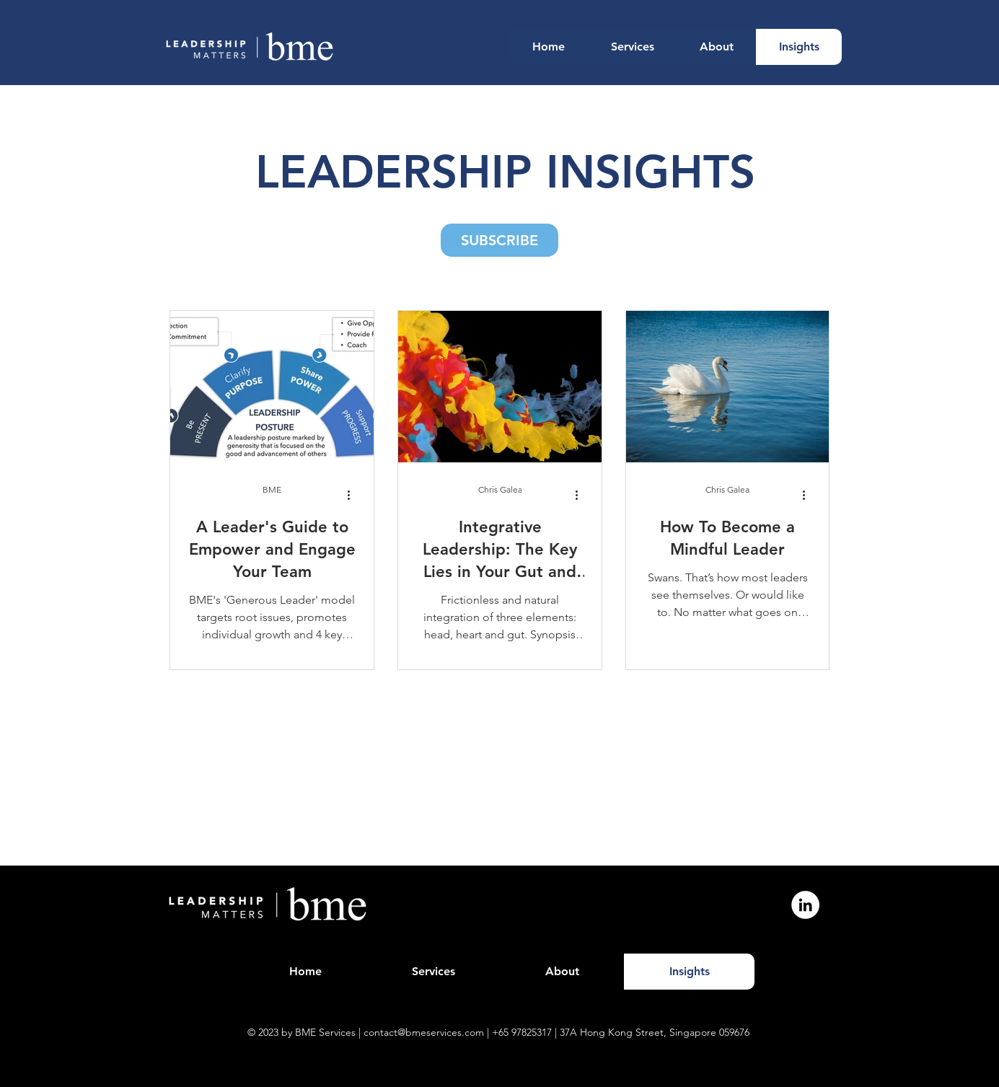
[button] (499, 240)
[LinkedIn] (805, 905)
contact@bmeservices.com (424, 1032)
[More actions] (354, 494)
